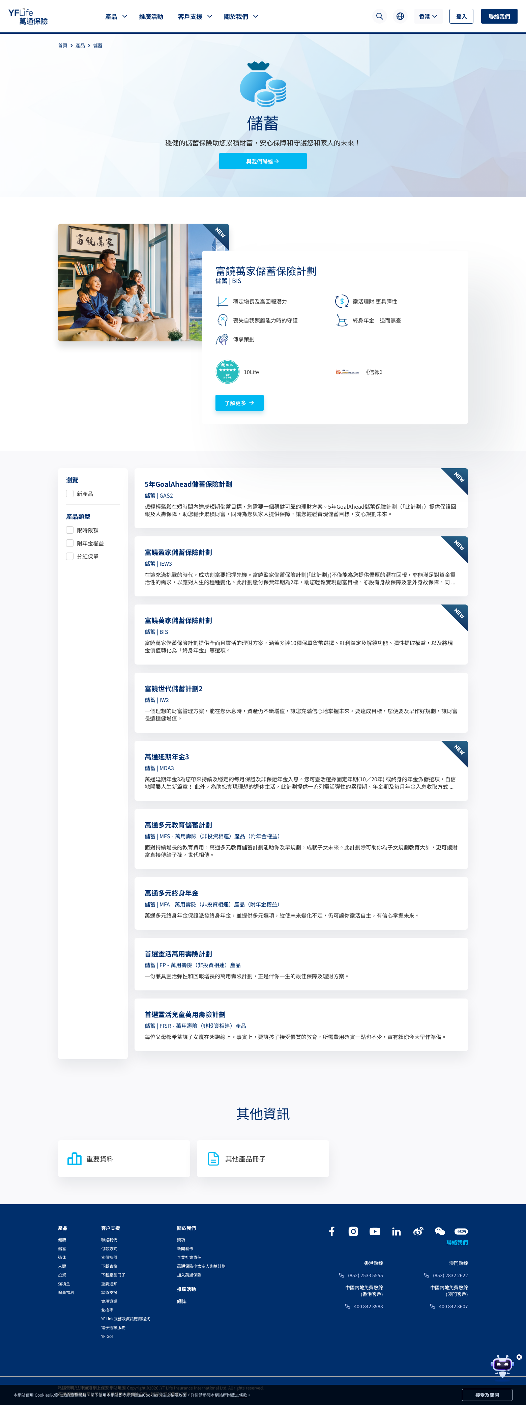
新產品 (85, 493)
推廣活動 (151, 16)
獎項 (181, 1239)
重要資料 (89, 1158)
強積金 (64, 1283)
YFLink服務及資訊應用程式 (125, 1318)
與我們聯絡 (263, 161)
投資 (62, 1274)
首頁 (67, 45)
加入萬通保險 (189, 1274)
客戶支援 (190, 16)
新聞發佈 (185, 1248)
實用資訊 (109, 1301)
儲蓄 (98, 45)
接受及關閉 (487, 1395)
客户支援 (110, 1228)
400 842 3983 (368, 1306)
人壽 (62, 1266)
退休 (62, 1257)
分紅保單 (87, 556)
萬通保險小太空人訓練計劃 (201, 1266)
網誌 (181, 1301)
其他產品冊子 (235, 1158)
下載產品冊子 (113, 1274)
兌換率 (107, 1310)
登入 (461, 16)
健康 (62, 1239)
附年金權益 (90, 543)
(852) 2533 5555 (365, 1275)
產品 (111, 16)
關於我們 (236, 16)
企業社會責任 (189, 1257)
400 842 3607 (453, 1306)
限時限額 (87, 530)
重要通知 (109, 1283)
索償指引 (109, 1257)
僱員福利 (66, 1292)
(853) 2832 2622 (450, 1275)
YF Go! (107, 1336)
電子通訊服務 (113, 1327)
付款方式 (109, 1248)
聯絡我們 (499, 16)
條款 (243, 1395)
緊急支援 (109, 1292)
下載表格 (109, 1266)
